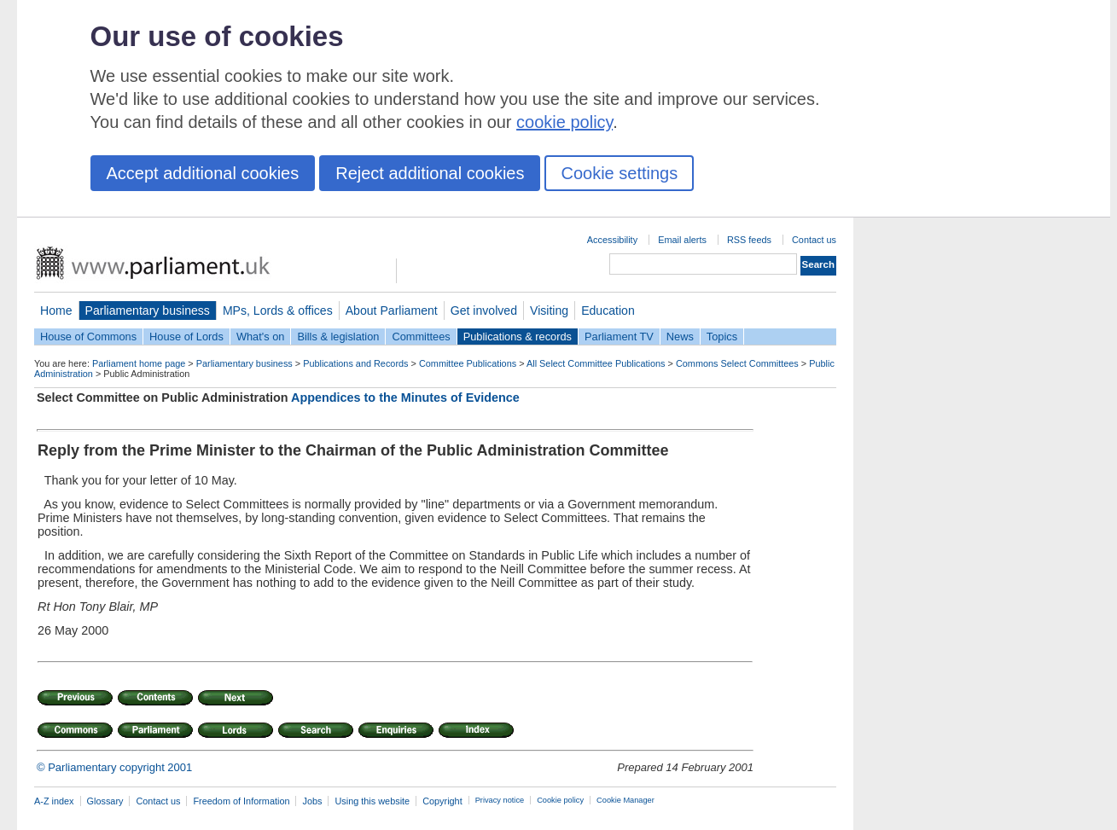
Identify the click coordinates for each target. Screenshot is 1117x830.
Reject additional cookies (429, 173)
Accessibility (612, 240)
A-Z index (54, 801)
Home (56, 310)
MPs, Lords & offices (278, 310)
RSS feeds (749, 240)
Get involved (484, 310)
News (680, 336)
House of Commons (88, 336)
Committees (421, 336)
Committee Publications (467, 363)
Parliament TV (619, 336)
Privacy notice (499, 800)
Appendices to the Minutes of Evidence (405, 397)
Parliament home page (138, 363)
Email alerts (682, 240)
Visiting (549, 310)
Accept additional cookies (203, 173)
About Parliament (392, 310)
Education (608, 310)
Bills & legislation (338, 336)
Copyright (442, 801)
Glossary (105, 801)
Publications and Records (355, 363)
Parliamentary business (147, 310)
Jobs (312, 801)
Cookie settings (619, 173)
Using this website (372, 801)
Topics (722, 336)
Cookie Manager (625, 800)
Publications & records (517, 336)
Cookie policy (560, 800)
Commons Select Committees (737, 363)
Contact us (814, 240)
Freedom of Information (241, 801)
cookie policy (564, 122)
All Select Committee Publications (596, 363)
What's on (260, 336)
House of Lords (186, 336)
